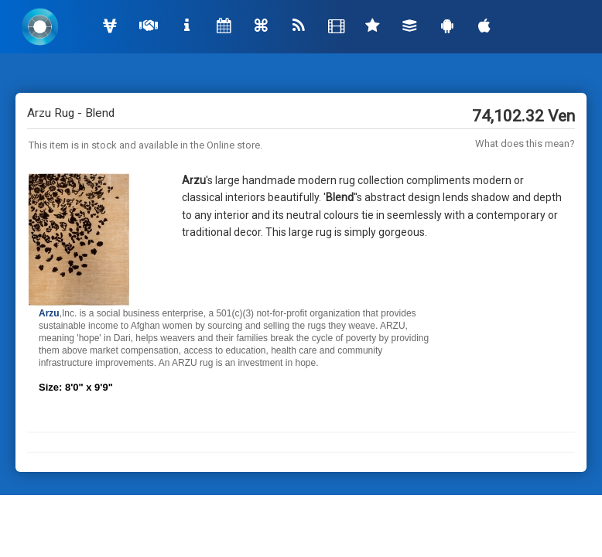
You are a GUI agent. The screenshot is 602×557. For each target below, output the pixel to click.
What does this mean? (525, 143)
